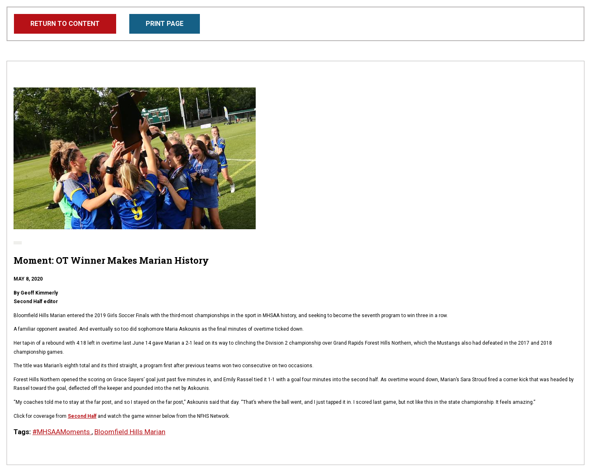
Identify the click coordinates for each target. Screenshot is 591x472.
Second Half (82, 416)
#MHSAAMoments (62, 432)
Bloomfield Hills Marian (129, 432)
